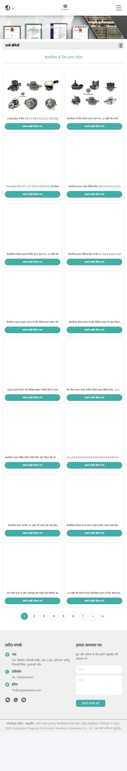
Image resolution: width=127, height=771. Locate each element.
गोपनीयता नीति (14, 762)
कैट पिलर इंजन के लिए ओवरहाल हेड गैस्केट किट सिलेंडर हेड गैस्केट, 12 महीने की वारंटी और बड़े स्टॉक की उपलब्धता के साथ (32, 631)
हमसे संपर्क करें (90, 741)
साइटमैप (29, 762)
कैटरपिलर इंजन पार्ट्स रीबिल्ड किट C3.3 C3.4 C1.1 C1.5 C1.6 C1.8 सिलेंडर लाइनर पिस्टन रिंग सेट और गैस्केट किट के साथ (94, 196)
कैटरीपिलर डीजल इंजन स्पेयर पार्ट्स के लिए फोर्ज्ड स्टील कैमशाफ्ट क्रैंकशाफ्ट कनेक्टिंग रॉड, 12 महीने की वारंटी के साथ (94, 559)
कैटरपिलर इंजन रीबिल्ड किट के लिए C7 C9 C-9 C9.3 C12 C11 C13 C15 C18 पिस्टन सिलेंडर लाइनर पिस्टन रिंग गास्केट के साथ (94, 268)
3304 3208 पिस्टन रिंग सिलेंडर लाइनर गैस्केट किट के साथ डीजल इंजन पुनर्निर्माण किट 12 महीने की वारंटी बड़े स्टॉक (32, 414)
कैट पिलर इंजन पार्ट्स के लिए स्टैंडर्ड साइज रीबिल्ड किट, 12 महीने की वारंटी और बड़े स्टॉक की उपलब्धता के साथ (94, 414)
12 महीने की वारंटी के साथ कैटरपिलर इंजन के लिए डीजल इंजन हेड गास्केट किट (94, 631)
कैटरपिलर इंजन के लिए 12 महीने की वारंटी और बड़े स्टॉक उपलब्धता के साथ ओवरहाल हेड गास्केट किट (32, 559)
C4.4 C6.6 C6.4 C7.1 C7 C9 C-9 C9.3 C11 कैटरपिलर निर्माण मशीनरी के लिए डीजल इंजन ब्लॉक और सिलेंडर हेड (32, 196)
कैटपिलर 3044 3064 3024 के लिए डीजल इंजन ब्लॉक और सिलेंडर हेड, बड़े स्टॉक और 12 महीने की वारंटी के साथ (32, 341)
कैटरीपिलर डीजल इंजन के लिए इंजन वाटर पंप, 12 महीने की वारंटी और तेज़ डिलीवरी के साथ (32, 268)
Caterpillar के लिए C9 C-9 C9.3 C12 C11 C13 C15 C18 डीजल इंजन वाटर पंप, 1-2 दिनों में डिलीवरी (32, 123)
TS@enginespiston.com (26, 728)
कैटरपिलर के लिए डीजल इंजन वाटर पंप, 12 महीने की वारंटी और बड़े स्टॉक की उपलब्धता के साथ (94, 123)
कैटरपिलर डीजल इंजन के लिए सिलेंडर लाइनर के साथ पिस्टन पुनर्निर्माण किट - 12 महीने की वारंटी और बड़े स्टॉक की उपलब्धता (94, 341)
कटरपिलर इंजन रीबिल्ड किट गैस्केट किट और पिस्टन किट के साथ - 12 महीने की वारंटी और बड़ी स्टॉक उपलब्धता (32, 486)
